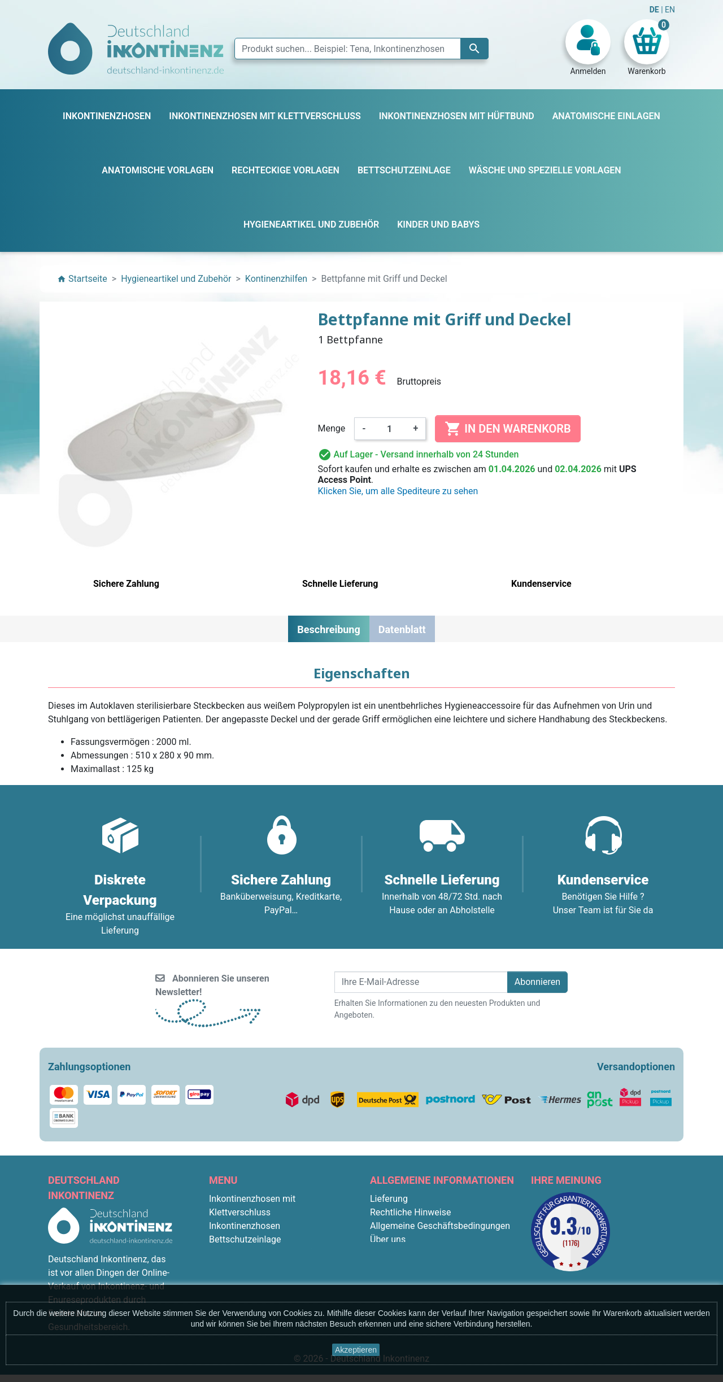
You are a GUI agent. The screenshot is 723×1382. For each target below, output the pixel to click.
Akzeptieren (356, 1349)
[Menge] (390, 428)
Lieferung (389, 1198)
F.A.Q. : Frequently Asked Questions (441, 1280)
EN (670, 9)
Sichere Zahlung (402, 1253)
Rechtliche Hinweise (410, 1212)
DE (655, 9)
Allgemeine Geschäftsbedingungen (440, 1225)
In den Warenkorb (507, 428)
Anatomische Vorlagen (254, 1266)
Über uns (388, 1239)
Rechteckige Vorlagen (252, 1280)
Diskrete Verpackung (411, 1266)
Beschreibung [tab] (328, 629)
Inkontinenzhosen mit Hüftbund (272, 1253)
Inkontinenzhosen (244, 1225)
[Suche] (361, 48)
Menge (332, 428)
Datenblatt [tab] (402, 629)
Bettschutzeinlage (245, 1239)
